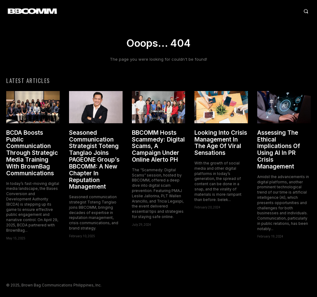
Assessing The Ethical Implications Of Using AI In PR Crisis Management (278, 150)
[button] (198, 11)
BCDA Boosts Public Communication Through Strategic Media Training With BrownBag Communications (32, 154)
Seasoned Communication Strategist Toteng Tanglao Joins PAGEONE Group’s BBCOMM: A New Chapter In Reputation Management (94, 160)
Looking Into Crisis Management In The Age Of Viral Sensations (220, 144)
